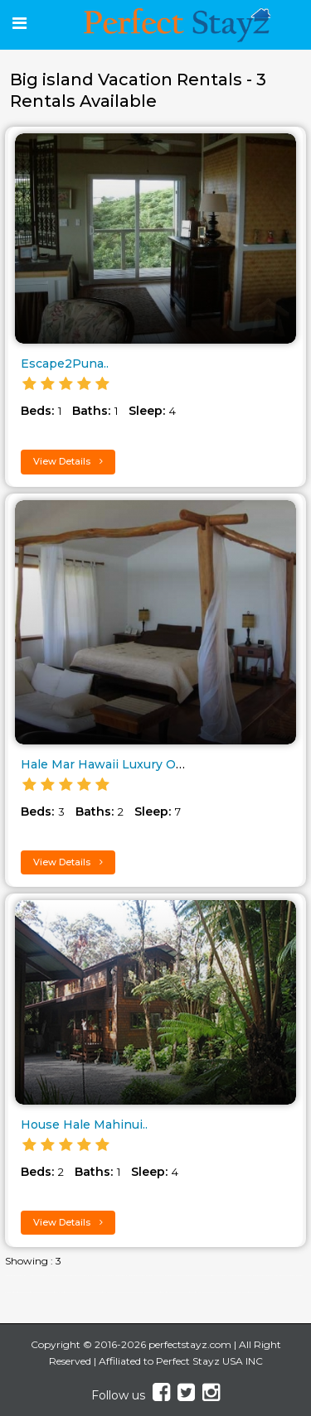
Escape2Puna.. (65, 363)
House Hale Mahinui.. (84, 1124)
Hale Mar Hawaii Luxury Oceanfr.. (120, 764)
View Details (68, 461)
